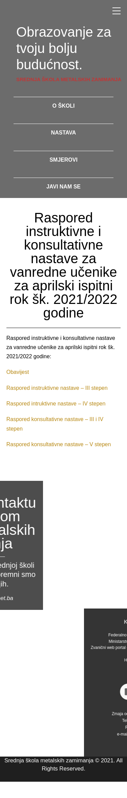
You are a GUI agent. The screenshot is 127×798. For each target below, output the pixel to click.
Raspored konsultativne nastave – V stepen (58, 444)
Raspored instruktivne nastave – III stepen (57, 388)
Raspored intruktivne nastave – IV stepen (56, 403)
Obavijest (17, 372)
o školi (63, 106)
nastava (63, 132)
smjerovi (63, 160)
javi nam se (63, 186)
